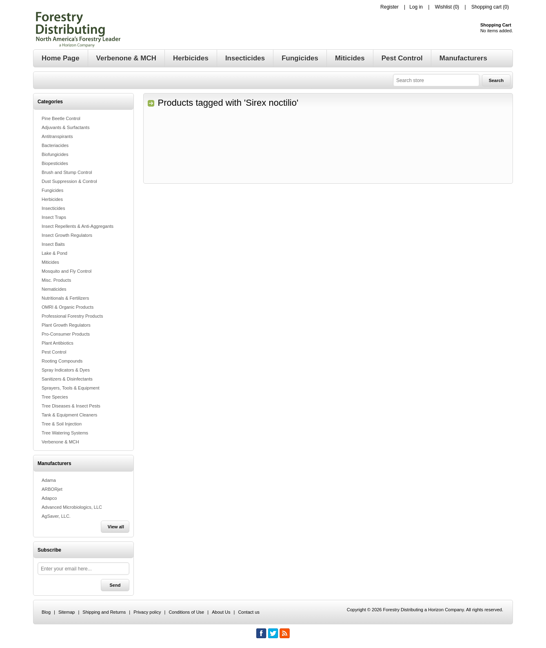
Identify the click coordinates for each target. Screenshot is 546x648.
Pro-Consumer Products (66, 334)
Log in (416, 7)
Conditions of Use (186, 612)
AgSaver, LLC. (56, 516)
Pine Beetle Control (61, 118)
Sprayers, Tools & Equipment (71, 387)
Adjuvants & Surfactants (65, 127)
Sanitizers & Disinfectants (67, 378)
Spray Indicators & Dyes (66, 369)
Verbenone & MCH (60, 441)
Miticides (50, 262)
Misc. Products (56, 280)
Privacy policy (147, 612)
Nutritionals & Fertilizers (65, 298)
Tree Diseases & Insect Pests (71, 405)
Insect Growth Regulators (67, 235)
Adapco (49, 498)
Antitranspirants (57, 136)
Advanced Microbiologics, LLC (72, 507)
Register (389, 7)
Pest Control (54, 352)
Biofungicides (55, 154)
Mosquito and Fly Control (66, 271)
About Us (221, 612)
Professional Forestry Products (72, 316)
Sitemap (66, 612)
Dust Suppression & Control (69, 181)
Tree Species (55, 396)
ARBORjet (52, 489)
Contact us (249, 612)
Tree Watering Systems (65, 432)
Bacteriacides (55, 145)
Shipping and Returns (104, 612)
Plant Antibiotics (57, 343)
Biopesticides (55, 163)
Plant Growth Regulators (66, 325)
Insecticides (53, 208)
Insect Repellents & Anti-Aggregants (77, 226)
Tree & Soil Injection (62, 423)
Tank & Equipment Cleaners (69, 414)
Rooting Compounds (62, 361)
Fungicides (52, 190)
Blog (46, 612)
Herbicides (52, 199)
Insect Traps (54, 217)
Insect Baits (53, 244)
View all (116, 526)
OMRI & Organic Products (67, 307)
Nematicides (54, 289)
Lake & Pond (54, 253)
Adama (49, 480)
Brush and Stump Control (67, 172)
